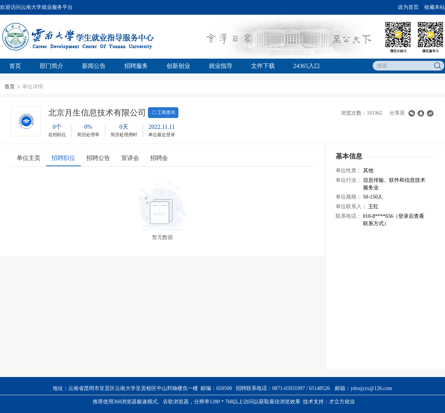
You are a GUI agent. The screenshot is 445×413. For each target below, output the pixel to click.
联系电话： (349, 216)
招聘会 (159, 158)
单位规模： (349, 197)
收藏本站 (434, 7)
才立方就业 (342, 401)
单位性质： (349, 170)
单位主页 (28, 158)
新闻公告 (94, 66)
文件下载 (263, 66)
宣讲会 (130, 158)
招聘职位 (63, 158)
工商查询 (163, 113)
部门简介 (51, 66)
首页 (15, 66)
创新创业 (178, 66)
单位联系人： (351, 206)
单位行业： (349, 180)
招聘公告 (98, 158)
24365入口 (306, 66)
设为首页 (408, 7)
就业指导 (221, 66)
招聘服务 (136, 66)
